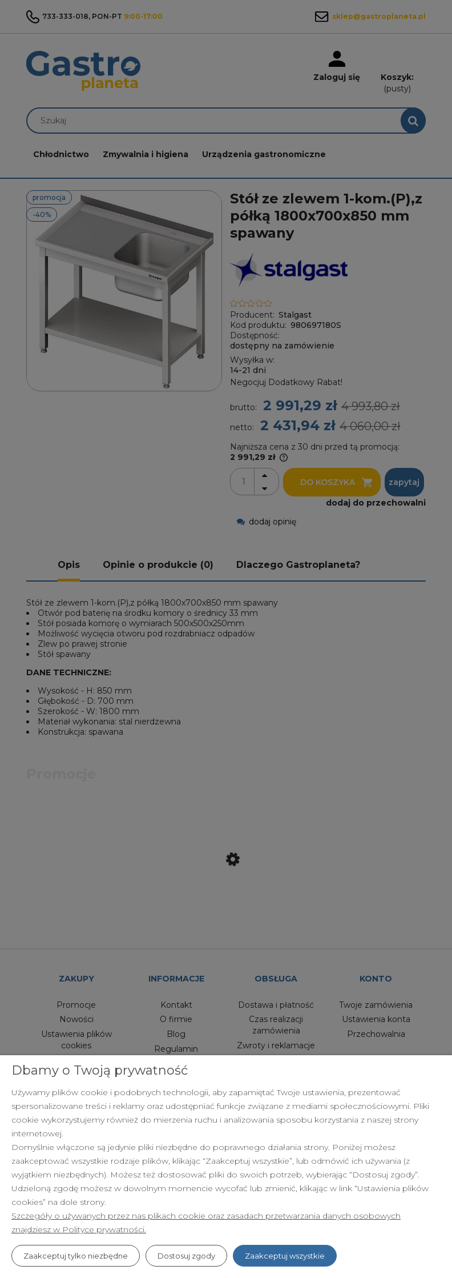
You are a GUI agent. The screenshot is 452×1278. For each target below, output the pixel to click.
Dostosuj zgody (186, 1255)
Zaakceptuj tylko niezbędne (75, 1255)
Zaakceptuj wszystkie (285, 1255)
